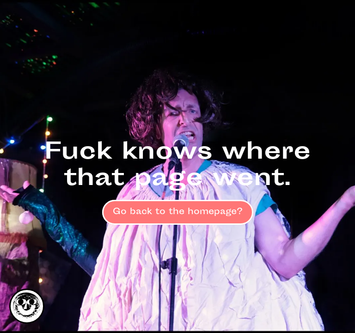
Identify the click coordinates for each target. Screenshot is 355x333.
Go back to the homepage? (178, 212)
